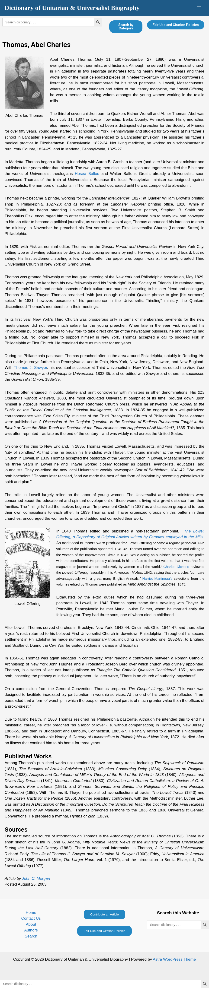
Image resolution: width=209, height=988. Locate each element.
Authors (31, 930)
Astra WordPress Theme (174, 959)
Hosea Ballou (87, 173)
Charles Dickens (176, 567)
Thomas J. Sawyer (30, 367)
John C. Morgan (36, 878)
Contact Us (31, 918)
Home (31, 912)
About (31, 924)
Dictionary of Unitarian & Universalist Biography (72, 7)
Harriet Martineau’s (157, 578)
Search (31, 936)
